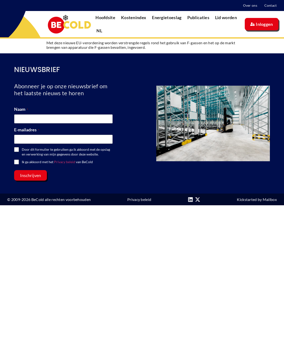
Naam (21, 109)
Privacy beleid (64, 162)
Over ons (250, 5)
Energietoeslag (166, 17)
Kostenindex (133, 17)
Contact (270, 5)
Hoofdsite (105, 17)
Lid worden (226, 17)
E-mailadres (26, 129)
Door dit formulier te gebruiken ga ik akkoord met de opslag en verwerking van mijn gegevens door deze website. (66, 151)
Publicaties (198, 17)
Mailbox (270, 199)
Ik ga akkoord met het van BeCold (57, 162)
